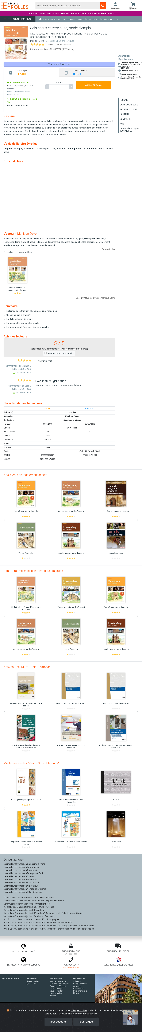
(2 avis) (50, 44)
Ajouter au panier (93, 85)
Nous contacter (56, 991)
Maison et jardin (24, 907)
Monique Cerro (37, 41)
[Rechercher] (67, 5)
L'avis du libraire (129, 105)
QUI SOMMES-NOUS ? (11, 979)
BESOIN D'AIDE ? (56, 979)
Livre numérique (56, 989)
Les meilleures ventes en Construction (21, 870)
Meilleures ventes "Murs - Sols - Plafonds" (31, 763)
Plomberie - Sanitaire (43, 916)
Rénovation (23, 904)
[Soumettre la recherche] (103, 5)
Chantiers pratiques (72, 420)
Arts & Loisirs (10, 919)
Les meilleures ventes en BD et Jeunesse (23, 892)
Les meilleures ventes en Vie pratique (21, 886)
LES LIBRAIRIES (32, 979)
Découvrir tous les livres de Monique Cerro (95, 298)
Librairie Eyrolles (32, 981)
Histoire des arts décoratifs (59, 922)
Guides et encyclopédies (82, 929)
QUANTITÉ (59, 83)
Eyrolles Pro (31, 984)
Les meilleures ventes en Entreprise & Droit (23, 873)
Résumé (124, 100)
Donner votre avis (64, 44)
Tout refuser (86, 1021)
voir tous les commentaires (74, 349)
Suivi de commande (58, 981)
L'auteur (124, 114)
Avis (122, 124)
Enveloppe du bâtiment (53, 900)
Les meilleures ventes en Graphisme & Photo (24, 864)
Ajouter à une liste (59, 64)
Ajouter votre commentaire (59, 353)
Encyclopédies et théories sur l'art (78, 925)
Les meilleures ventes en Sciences (20, 876)
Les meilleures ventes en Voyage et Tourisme (25, 889)
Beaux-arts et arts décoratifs (31, 919)
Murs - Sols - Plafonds (44, 897)
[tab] (31, 72)
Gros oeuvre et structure (29, 900)
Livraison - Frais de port (59, 984)
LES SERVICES (79, 979)
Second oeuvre (25, 897)
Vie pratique (9, 907)
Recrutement (78, 989)
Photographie (53, 919)
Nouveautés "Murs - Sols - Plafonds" (27, 667)
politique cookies (79, 1010)
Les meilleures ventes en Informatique (21, 867)
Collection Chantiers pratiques (60, 41)
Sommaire (125, 119)
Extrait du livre (128, 109)
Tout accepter (58, 1021)
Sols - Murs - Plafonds (44, 907)
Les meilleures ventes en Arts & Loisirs (21, 882)
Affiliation (77, 981)
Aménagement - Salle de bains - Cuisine (64, 913)
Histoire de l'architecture (58, 929)
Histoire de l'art (54, 925)
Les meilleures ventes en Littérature (20, 879)
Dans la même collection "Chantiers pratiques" (34, 571)
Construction (10, 897)
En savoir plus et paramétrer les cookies (78, 1014)
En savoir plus (108, 249)
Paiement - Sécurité (58, 986)
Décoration (39, 910)
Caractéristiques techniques (129, 129)
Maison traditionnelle (40, 904)
